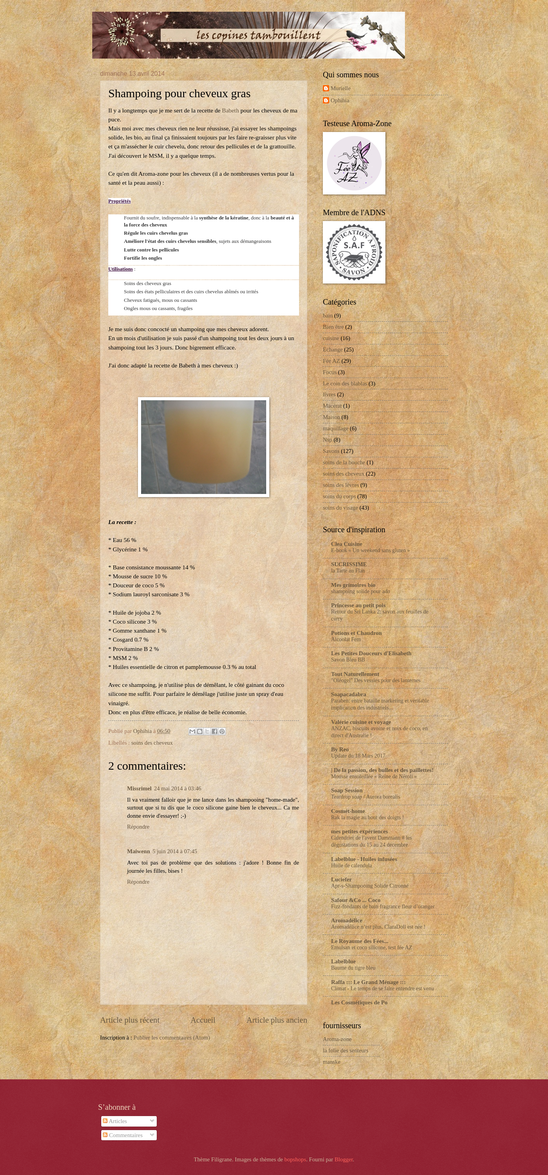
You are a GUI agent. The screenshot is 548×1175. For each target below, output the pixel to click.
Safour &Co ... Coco (355, 900)
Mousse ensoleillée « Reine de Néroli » (374, 776)
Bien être (333, 327)
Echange (333, 349)
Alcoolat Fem (346, 639)
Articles (115, 1121)
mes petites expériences (359, 831)
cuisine (331, 338)
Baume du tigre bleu (353, 968)
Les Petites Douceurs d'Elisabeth (371, 653)
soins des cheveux (152, 743)
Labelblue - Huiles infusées (364, 859)
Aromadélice (346, 920)
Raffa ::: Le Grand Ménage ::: (368, 982)
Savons (331, 451)
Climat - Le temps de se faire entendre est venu (382, 988)
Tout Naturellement (355, 674)
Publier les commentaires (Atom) (171, 1037)
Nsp (327, 440)
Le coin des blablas (345, 383)
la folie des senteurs (346, 1050)
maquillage (335, 428)
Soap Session (347, 790)
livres (329, 394)
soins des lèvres (341, 485)
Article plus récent (129, 1020)
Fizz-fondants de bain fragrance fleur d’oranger (383, 906)
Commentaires (123, 1135)
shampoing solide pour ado (360, 591)
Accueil (202, 1020)
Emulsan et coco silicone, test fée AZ (371, 947)
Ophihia (340, 100)
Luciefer (341, 879)
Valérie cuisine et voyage (361, 722)
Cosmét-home (348, 811)
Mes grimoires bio (353, 585)
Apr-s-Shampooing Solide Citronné (369, 886)
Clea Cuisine (346, 544)
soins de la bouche (344, 462)
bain (328, 315)
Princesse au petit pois (358, 605)
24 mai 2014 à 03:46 (177, 788)
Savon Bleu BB (348, 660)
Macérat (332, 406)
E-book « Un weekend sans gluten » (370, 550)
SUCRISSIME (349, 564)
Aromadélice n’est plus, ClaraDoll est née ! (378, 927)
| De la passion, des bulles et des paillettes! (382, 770)
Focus (330, 372)
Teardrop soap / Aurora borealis (365, 797)
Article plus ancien (276, 1020)
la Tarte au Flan (348, 571)
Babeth (230, 110)
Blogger (344, 1159)
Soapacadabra (348, 694)
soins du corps (339, 496)
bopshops (295, 1159)
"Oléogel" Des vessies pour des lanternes (376, 680)
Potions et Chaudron (356, 633)
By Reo (340, 749)
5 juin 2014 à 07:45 (174, 851)
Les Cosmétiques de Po (359, 1002)
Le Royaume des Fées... (359, 941)
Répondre (138, 827)
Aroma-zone (337, 1039)
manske (331, 1062)
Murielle (341, 88)
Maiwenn (138, 851)
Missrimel (139, 788)
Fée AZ (331, 361)
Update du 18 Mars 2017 (358, 756)
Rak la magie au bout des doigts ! (367, 817)
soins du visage (340, 508)
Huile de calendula (351, 865)
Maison (331, 417)
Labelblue (343, 961)
